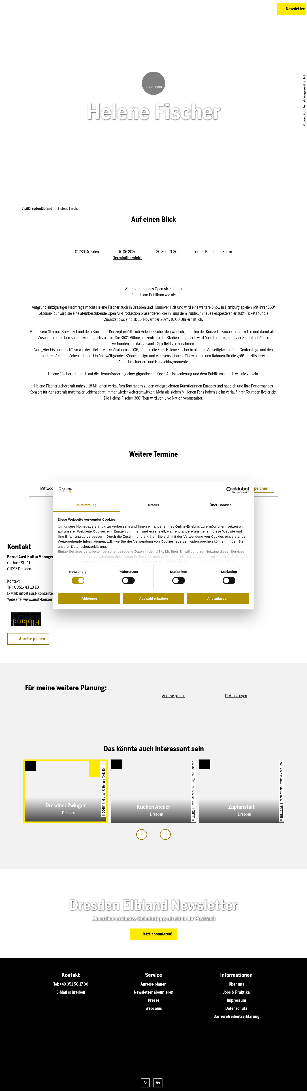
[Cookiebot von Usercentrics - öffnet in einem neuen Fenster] (229, 490)
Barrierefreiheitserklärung (236, 1016)
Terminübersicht (127, 257)
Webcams (153, 1008)
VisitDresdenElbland (36, 208)
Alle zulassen (217, 598)
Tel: (56, 984)
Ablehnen (89, 598)
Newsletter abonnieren (153, 992)
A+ (158, 1082)
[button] (241, 9)
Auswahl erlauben (153, 598)
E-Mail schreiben (70, 992)
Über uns (236, 984)
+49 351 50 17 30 (73, 984)
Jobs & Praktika (236, 992)
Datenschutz (236, 1008)
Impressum (236, 1000)
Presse (153, 1000)
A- (145, 1082)
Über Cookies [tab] (221, 505)
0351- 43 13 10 (26, 587)
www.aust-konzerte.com (43, 599)
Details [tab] (153, 505)
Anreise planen (153, 984)
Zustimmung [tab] (86, 505)
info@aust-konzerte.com (40, 593)
